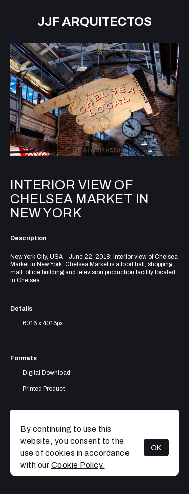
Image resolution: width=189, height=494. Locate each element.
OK (156, 447)
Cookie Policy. (78, 465)
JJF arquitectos (94, 21)
